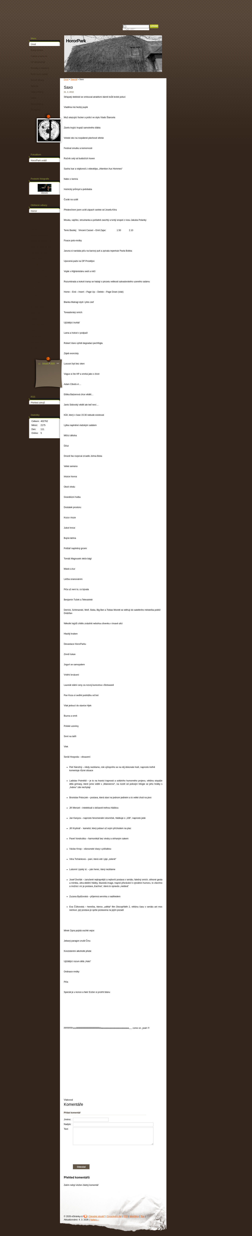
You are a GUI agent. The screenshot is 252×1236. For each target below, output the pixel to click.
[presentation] (108, 1154)
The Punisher (37, 336)
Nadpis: (67, 1124)
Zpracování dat (114, 1216)
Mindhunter (36, 312)
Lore (33, 330)
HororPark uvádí (39, 160)
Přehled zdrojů (38, 402)
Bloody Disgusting (39, 235)
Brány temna (37, 50)
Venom (44, 193)
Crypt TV (35, 318)
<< (39, 363)
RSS (125, 1216)
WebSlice (134, 1216)
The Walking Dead (40, 253)
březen (45, 363)
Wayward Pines (38, 342)
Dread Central (37, 295)
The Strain (36, 282)
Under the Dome (39, 277)
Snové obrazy (37, 80)
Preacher (35, 288)
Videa (33, 98)
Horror (34, 211)
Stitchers (35, 348)
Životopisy (36, 110)
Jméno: (67, 1119)
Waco (33, 300)
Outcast (34, 265)
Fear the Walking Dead (42, 247)
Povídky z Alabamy (40, 68)
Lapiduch (35, 229)
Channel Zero (37, 324)
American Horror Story (41, 241)
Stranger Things (38, 271)
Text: (66, 1129)
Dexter (34, 223)
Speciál (74, 79)
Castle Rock (37, 259)
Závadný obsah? (97, 1216)
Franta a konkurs (39, 56)
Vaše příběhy (37, 92)
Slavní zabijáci (38, 166)
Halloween (36, 217)
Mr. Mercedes (37, 306)
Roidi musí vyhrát (39, 74)
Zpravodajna (37, 104)
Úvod (66, 79)
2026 (52, 363)
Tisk (143, 1216)
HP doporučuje (38, 62)
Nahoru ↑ (94, 1219)
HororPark (76, 40)
